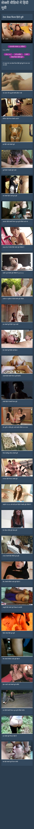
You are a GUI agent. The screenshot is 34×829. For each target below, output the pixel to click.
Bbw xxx (8, 54)
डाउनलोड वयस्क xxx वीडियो (17, 46)
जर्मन (26, 54)
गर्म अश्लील (18, 54)
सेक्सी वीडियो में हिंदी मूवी (14, 5)
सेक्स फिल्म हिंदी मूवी (17, 57)
